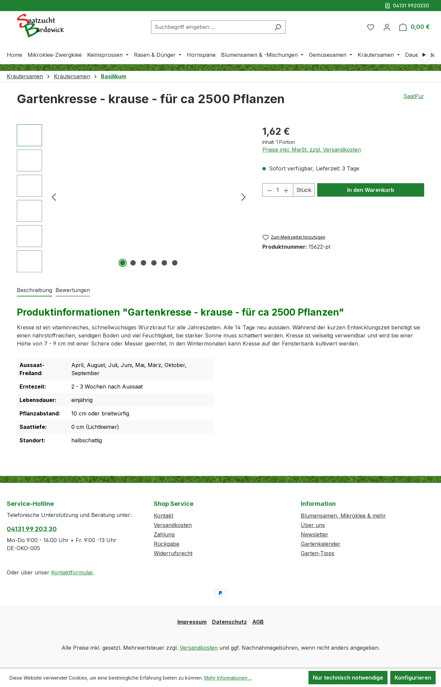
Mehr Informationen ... (228, 678)
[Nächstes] (243, 197)
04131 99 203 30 (32, 528)
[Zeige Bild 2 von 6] (133, 263)
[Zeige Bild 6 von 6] (175, 263)
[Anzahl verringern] (269, 190)
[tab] (34, 290)
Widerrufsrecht (173, 553)
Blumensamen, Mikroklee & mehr (343, 515)
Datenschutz (229, 621)
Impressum (192, 621)
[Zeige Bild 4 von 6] (154, 263)
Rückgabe (166, 543)
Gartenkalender (320, 543)
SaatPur (413, 96)
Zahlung (164, 534)
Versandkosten (173, 525)
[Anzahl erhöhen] (286, 190)
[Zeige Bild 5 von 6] (164, 263)
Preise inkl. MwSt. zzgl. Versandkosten (311, 149)
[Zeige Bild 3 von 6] (143, 263)
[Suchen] (278, 27)
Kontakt (163, 515)
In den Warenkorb (370, 190)
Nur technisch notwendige (348, 677)
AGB (258, 621)
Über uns (313, 525)
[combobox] (210, 27)
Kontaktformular (72, 572)
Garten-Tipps (317, 553)
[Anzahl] (278, 190)
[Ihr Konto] (387, 27)
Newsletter (314, 534)
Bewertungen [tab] (73, 290)
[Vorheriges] (54, 197)
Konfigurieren (413, 677)
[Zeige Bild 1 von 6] (122, 263)
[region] (133, 198)
